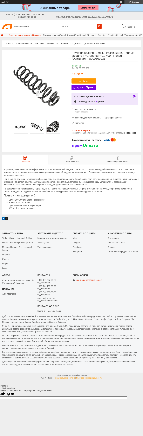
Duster (5, 268)
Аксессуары (43, 242)
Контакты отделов (71, 44)
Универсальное (44, 247)
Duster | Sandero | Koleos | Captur (17, 242)
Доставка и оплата (94, 44)
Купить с (86, 87)
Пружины (36, 35)
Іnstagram (77, 251)
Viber (75, 238)
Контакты (52, 44)
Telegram (77, 242)
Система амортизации (19, 35)
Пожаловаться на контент (64, 378)
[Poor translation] (10, 394)
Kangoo (5, 259)
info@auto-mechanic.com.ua (89, 280)
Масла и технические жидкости (52, 238)
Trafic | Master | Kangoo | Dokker (17, 238)
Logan (5, 264)
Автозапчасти (24, 44)
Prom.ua (84, 375)
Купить (86, 81)
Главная (8, 44)
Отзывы (111, 247)
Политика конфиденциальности (123, 251)
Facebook (77, 247)
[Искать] (99, 26)
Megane (6, 255)
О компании (113, 238)
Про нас (39, 44)
